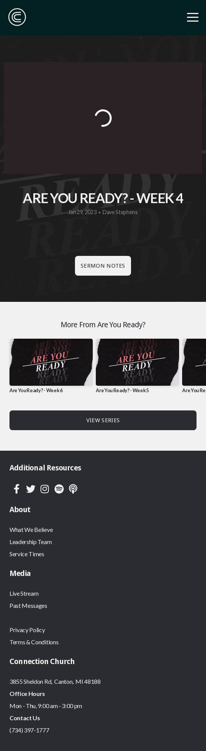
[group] (51, 369)
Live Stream (23, 593)
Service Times (26, 553)
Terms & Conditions (33, 641)
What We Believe (31, 529)
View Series (103, 420)
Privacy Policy (27, 629)
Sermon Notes (103, 265)
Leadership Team (30, 541)
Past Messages (28, 605)
